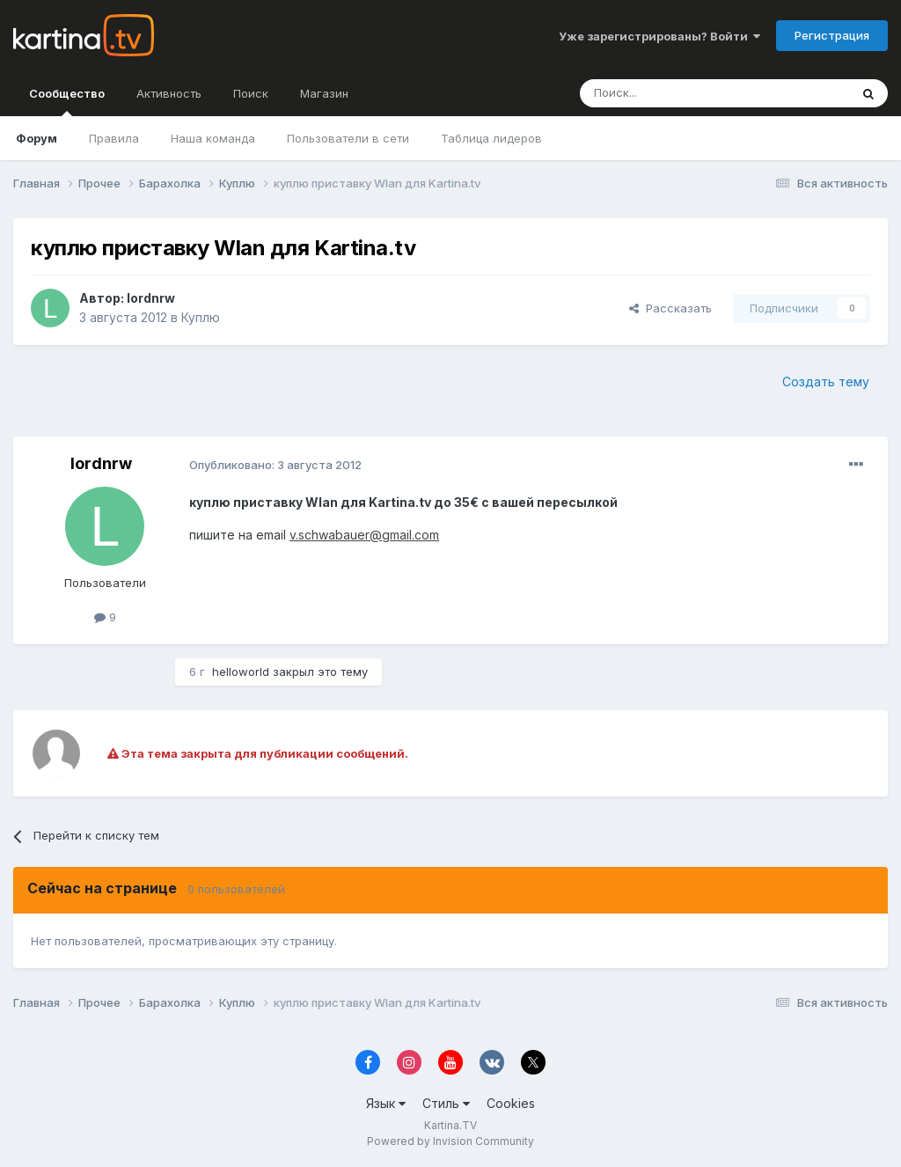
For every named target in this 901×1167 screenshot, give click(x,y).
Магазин (324, 93)
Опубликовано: (275, 465)
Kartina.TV (450, 1125)
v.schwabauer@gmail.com (364, 534)
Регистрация (832, 35)
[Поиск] (666, 93)
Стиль (446, 1103)
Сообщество (67, 101)
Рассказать (670, 308)
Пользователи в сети (348, 138)
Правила (114, 138)
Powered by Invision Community (450, 1141)
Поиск (250, 93)
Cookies (511, 1103)
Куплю (200, 317)
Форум (36, 138)
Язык (386, 1103)
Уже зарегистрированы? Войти (659, 36)
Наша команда (213, 138)
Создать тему (825, 381)
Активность (168, 93)
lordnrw (151, 297)
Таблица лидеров (491, 138)
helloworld (240, 671)
